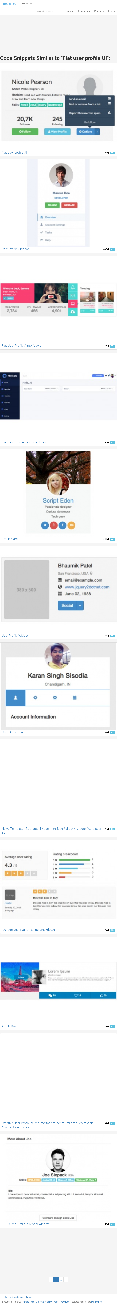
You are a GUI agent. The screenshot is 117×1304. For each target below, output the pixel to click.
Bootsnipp (9, 3)
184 (106, 1123)
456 (106, 152)
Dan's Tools (29, 1302)
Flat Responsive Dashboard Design (26, 442)
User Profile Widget (15, 635)
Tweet (29, 1297)
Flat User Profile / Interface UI (22, 345)
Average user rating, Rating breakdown (28, 930)
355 (106, 442)
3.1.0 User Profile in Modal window (26, 1224)
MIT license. (96, 1302)
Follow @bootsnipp (14, 1297)
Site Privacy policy (44, 1302)
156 (106, 1224)
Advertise (65, 1302)
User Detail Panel (13, 732)
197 (106, 829)
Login (111, 11)
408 (106, 249)
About (56, 1302)
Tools (68, 11)
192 (106, 930)
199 (106, 732)
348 (106, 539)
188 (106, 1026)
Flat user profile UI (14, 152)
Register (99, 11)
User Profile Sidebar (15, 249)
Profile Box (9, 1026)
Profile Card (10, 539)
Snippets (83, 11)
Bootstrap (28, 2)
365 (106, 346)
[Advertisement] (58, 28)
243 (106, 636)
